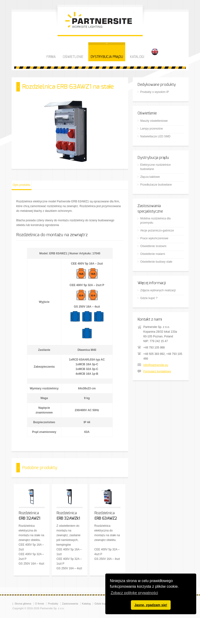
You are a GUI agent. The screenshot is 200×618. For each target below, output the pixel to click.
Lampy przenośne (151, 128)
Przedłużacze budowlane (156, 184)
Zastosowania (70, 603)
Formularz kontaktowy (157, 371)
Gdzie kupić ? (149, 298)
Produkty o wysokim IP (154, 92)
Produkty (53, 603)
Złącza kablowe (150, 176)
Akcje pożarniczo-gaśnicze (157, 230)
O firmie (39, 603)
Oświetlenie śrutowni (153, 246)
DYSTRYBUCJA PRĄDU (107, 57)
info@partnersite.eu (155, 365)
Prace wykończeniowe (154, 238)
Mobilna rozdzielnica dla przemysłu (155, 220)
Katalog (86, 603)
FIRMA (51, 57)
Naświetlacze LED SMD (155, 136)
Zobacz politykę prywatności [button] (134, 593)
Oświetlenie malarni (152, 254)
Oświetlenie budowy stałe (156, 261)
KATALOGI (137, 57)
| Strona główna (22, 603)
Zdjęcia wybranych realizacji (158, 290)
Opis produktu (22, 185)
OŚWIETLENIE (73, 57)
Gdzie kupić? (102, 603)
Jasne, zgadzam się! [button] (150, 605)
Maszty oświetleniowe (154, 120)
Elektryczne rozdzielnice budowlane (155, 167)
